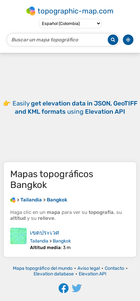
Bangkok (62, 241)
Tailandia (39, 241)
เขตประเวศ (44, 232)
